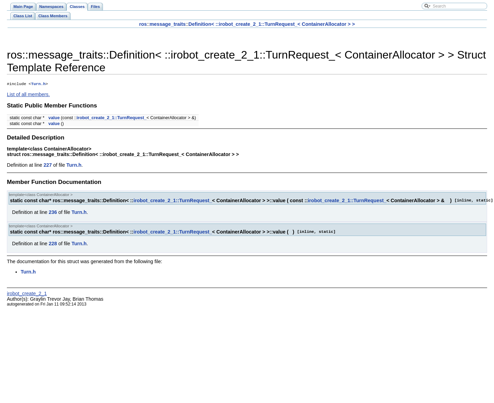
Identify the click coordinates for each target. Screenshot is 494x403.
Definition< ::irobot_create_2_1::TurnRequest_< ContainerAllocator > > (271, 24)
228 (53, 244)
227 (47, 165)
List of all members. (28, 95)
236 (53, 213)
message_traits (168, 24)
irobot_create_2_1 (27, 294)
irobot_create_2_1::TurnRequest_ (111, 118)
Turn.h (38, 84)
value (54, 118)
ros (143, 24)
